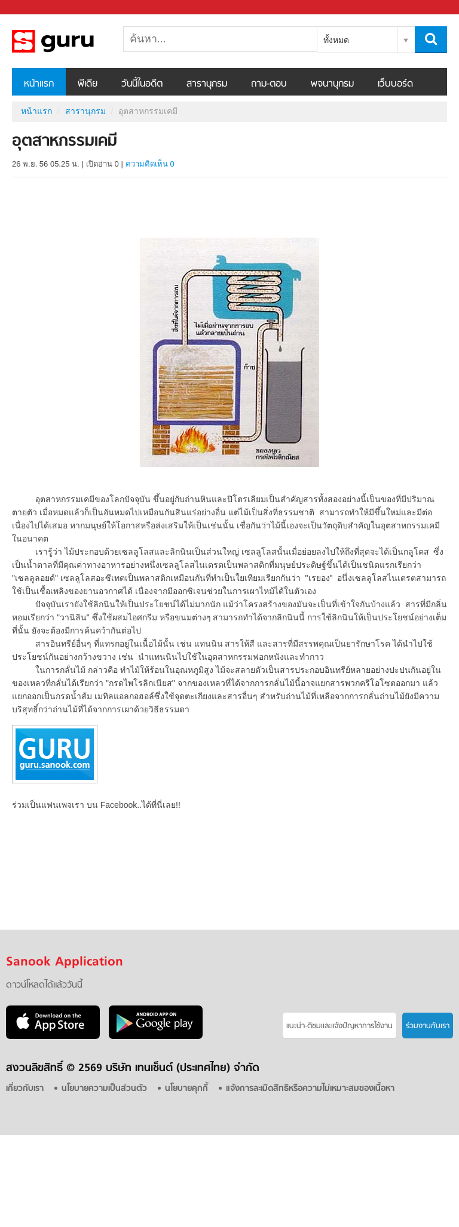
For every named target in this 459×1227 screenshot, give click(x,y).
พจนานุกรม (332, 84)
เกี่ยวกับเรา (25, 1089)
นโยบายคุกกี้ (186, 1089)
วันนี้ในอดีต (142, 84)
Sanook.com (36, 7)
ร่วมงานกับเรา (427, 1026)
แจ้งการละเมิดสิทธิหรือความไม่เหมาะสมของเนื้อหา (310, 1089)
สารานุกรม (206, 84)
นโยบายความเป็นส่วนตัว (104, 1089)
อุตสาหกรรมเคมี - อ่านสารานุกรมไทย (74, 41)
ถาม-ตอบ (269, 84)
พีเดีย (87, 84)
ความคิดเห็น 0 (150, 163)
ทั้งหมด (336, 40)
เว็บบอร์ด (395, 84)
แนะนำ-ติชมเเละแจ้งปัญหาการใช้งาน (339, 1026)
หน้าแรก (39, 84)
